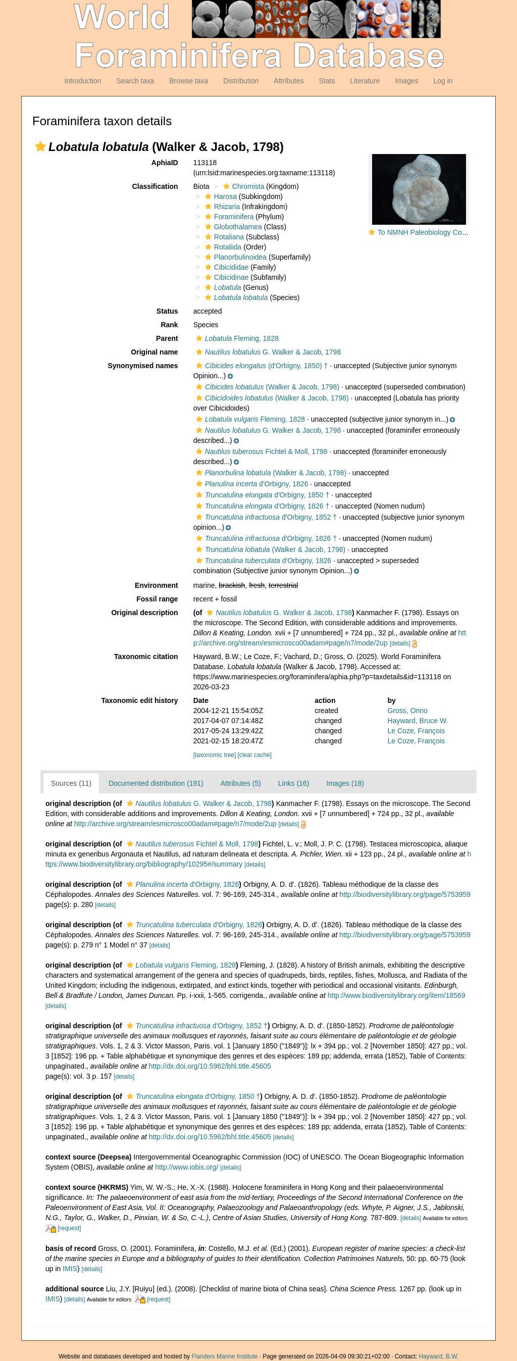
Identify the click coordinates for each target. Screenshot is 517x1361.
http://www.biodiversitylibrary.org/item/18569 (397, 995)
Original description (144, 613)
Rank (169, 325)
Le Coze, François (416, 731)
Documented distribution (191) (156, 783)
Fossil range (157, 599)
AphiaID (164, 163)
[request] (69, 1228)
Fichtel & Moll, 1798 (260, 451)
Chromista (243, 186)
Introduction (82, 81)
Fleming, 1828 (236, 338)
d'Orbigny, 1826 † (261, 506)
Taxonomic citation (146, 656)
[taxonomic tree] (214, 755)
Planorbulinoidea (234, 257)
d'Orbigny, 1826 (250, 484)
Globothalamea (232, 227)
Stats (327, 81)
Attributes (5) (241, 783)
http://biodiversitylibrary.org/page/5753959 (405, 894)
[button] (40, 146)
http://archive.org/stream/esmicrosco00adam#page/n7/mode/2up (175, 824)
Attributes (288, 81)
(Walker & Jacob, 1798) (266, 387)
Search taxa (135, 81)
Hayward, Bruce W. (418, 721)
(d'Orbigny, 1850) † (260, 366)
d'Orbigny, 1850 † (261, 495)
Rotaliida (221, 247)
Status (167, 311)
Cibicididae (225, 267)
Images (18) (345, 783)
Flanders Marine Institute (225, 1356)
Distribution (240, 81)
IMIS (70, 1269)
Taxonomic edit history (139, 700)
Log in (442, 81)
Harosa (219, 196)
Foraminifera (228, 217)
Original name (154, 352)
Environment (156, 585)
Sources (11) (71, 783)
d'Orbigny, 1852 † (265, 517)
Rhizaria (221, 207)
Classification (155, 186)
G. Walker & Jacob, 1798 (267, 352)
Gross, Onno (408, 711)
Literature (365, 81)
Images (407, 81)
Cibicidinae (225, 277)
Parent (167, 338)
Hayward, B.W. (438, 1356)
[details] (400, 643)
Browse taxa (188, 81)
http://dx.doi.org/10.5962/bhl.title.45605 (210, 1066)
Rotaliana (223, 237)
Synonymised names (143, 366)
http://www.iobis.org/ (186, 1167)
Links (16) (293, 783)
